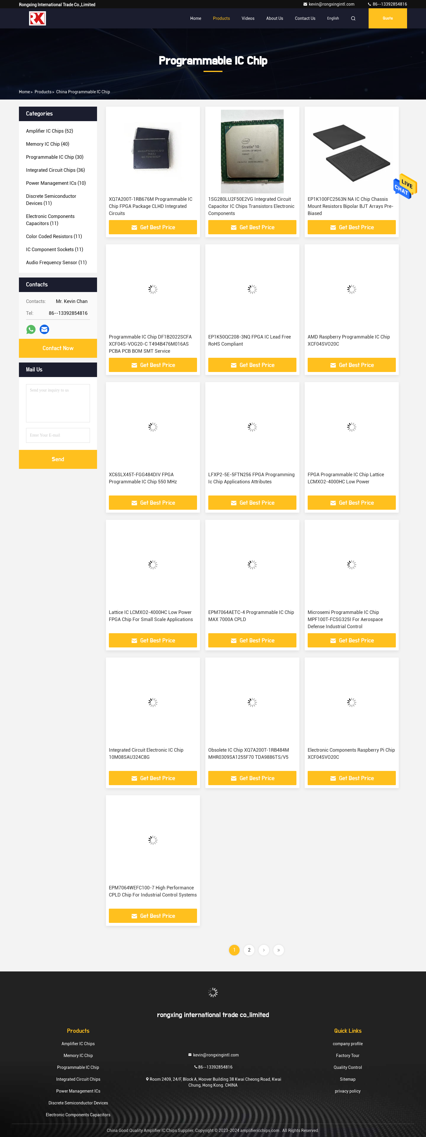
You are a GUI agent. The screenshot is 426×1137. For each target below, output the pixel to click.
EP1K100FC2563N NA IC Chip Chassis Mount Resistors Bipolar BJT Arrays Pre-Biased (350, 206)
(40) (47, 144)
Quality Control (348, 1067)
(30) (54, 157)
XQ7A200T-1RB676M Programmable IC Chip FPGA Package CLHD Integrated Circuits (150, 206)
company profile (348, 1043)
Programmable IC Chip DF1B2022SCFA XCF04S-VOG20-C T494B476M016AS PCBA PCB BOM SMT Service (150, 344)
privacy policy (348, 1091)
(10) (56, 183)
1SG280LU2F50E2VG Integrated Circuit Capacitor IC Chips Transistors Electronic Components (251, 206)
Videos (248, 18)
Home (195, 18)
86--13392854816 (387, 4)
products (43, 91)
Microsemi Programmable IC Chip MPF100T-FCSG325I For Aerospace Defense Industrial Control (345, 619)
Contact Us (305, 18)
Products (221, 18)
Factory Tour (347, 1055)
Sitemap (348, 1079)
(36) (55, 170)
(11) (51, 199)
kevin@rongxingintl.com (329, 4)
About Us (274, 18)
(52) (49, 131)
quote (388, 18)
